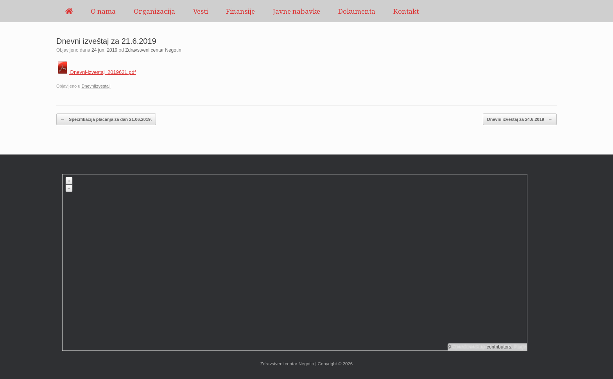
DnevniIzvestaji (95, 86)
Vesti (200, 11)
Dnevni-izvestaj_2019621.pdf (96, 72)
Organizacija (154, 11)
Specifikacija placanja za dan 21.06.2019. (106, 119)
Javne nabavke (296, 11)
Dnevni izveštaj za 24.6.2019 (519, 119)
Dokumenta (356, 11)
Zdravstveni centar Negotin (153, 50)
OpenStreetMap (469, 347)
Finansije (240, 11)
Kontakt (406, 11)
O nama (103, 11)
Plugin (520, 347)
